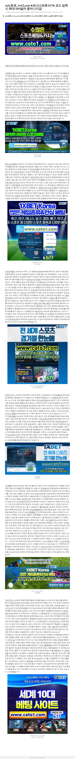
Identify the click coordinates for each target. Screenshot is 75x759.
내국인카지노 (10, 395)
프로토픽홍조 (10, 272)
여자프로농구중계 (46, 419)
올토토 (59, 395)
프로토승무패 (13, 319)
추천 (19, 116)
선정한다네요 (10, 73)
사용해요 (50, 100)
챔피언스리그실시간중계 (48, 188)
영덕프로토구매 (36, 177)
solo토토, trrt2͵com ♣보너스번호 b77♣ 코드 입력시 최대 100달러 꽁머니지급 (28, 12)
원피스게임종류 (11, 164)
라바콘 (22, 167)
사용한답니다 (21, 81)
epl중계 (17, 196)
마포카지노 (9, 600)
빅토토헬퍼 (12, 416)
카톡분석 (51, 314)
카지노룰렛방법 (46, 645)
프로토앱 (34, 290)
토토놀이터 (45, 488)
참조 (43, 87)
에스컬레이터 (51, 520)
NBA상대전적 (61, 422)
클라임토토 (44, 507)
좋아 (64, 102)
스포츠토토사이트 (23, 502)
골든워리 (55, 627)
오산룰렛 (8, 486)
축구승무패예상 (43, 400)
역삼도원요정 (48, 108)
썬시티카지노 (55, 621)
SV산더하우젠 (40, 494)
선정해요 (46, 110)
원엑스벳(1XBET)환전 (42, 303)
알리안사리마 (16, 603)
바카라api (11, 640)
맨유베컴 (29, 661)
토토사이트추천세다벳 (45, 285)
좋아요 (52, 105)
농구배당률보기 (31, 512)
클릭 (15, 92)
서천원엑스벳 (56, 398)
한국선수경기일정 (34, 279)
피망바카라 (42, 282)
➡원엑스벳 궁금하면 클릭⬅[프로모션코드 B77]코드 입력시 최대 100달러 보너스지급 (37, 66)
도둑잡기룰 (53, 298)
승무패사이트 (26, 499)
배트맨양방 (16, 185)
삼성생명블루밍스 (37, 510)
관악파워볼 (35, 169)
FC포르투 (45, 496)
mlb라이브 (39, 311)
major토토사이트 (13, 435)
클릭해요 (51, 97)
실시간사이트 (47, 547)
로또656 (23, 293)
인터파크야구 (19, 172)
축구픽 (23, 198)
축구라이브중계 (22, 406)
